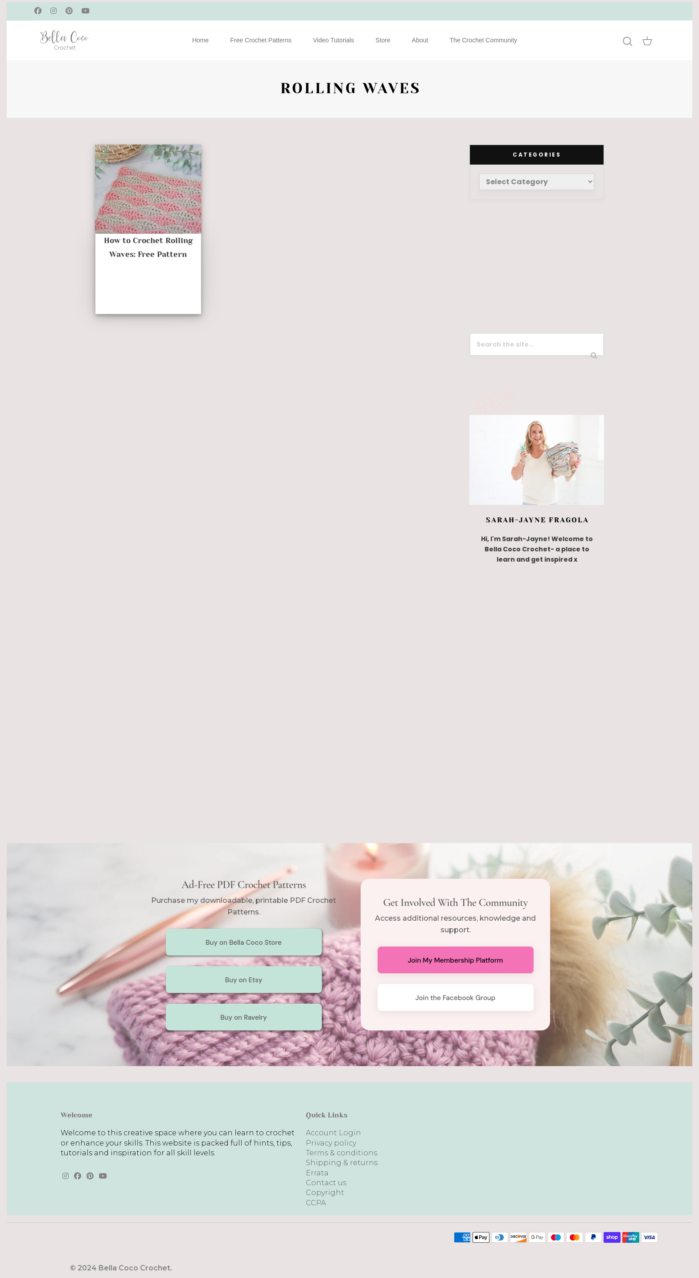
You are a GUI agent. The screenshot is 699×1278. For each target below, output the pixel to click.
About (420, 40)
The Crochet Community (483, 40)
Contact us (326, 1183)
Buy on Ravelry (243, 1017)
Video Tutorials (333, 40)
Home (200, 40)
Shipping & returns (342, 1162)
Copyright (325, 1192)
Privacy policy (331, 1143)
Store (382, 40)
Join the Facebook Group (455, 997)
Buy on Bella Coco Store (244, 942)
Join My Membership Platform (455, 960)
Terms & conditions (341, 1153)
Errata (317, 1173)
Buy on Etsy (244, 980)
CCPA (316, 1203)
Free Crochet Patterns (261, 40)
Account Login (333, 1133)
